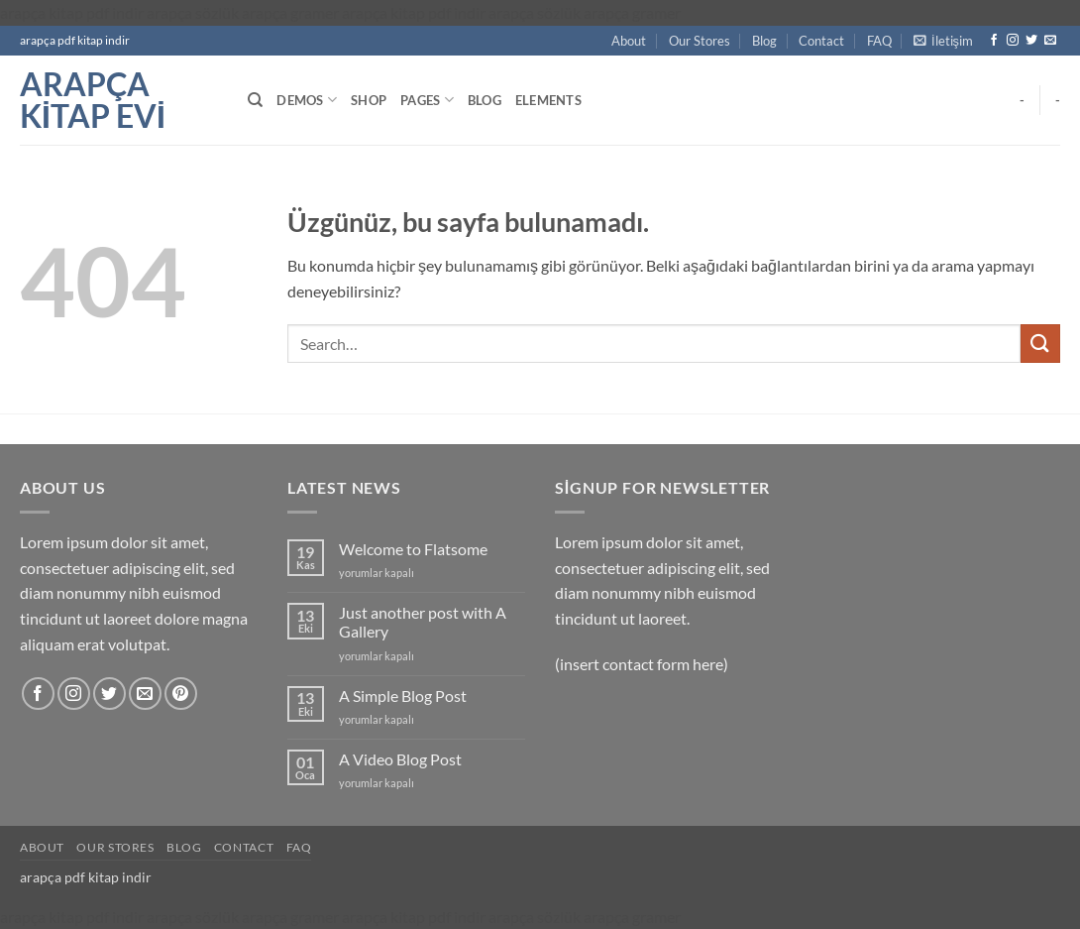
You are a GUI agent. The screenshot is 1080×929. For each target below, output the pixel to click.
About (628, 41)
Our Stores (699, 41)
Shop (368, 100)
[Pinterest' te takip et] (180, 693)
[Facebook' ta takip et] (994, 41)
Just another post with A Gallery (422, 621)
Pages (427, 99)
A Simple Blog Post (403, 695)
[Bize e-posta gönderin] (1050, 41)
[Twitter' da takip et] (1031, 41)
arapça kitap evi (92, 100)
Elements (548, 100)
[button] (943, 41)
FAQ (879, 41)
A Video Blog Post (400, 759)
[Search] (255, 100)
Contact (821, 41)
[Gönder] (1040, 343)
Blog (764, 41)
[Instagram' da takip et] (1013, 41)
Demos (306, 99)
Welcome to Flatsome (413, 548)
